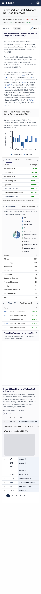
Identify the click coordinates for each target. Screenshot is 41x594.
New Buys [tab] (7, 160)
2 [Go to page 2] (12, 495)
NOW (31, 100)
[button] (34, 28)
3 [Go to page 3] (16, 495)
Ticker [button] (13, 418)
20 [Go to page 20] (33, 495)
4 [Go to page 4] (20, 495)
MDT (6, 105)
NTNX (6, 77)
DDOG (9, 85)
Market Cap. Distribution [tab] (29, 207)
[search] (30, 3)
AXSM (6, 323)
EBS (5, 327)
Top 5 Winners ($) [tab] (26, 303)
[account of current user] (2, 3)
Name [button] (22, 418)
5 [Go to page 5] (24, 495)
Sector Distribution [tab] (10, 207)
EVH (31, 77)
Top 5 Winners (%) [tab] (10, 303)
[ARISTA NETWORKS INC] (11, 196)
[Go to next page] (4, 499)
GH (5, 87)
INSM (24, 82)
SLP (23, 75)
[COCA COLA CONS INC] (11, 188)
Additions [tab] (18, 160)
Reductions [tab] (29, 160)
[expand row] (4, 482)
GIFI (5, 312)
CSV (7, 413)
